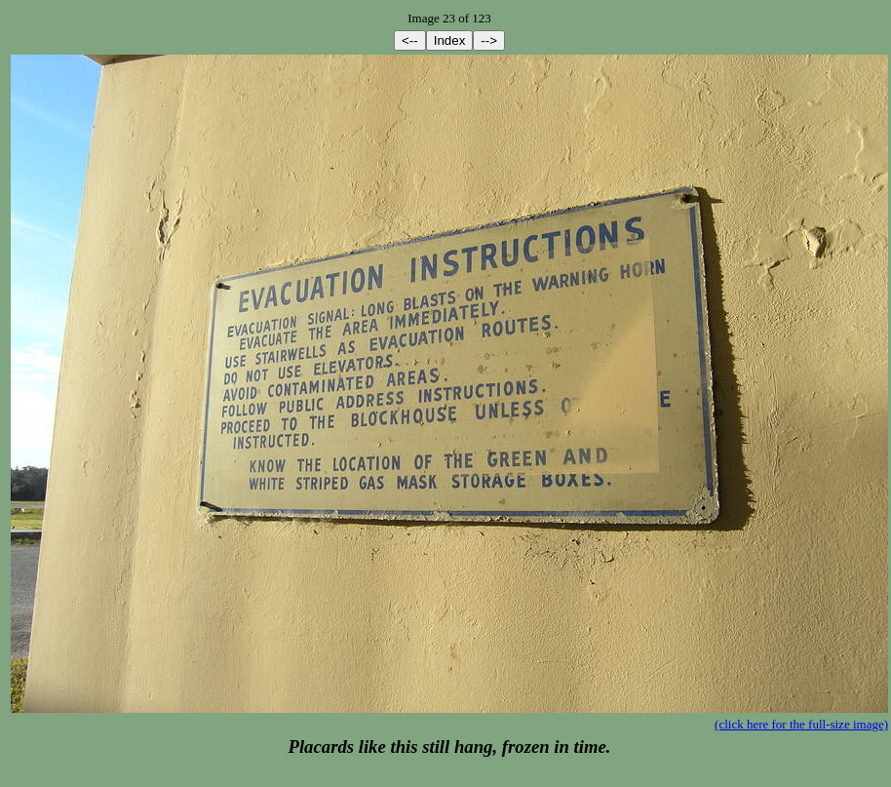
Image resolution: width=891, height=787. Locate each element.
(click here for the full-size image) (801, 724)
